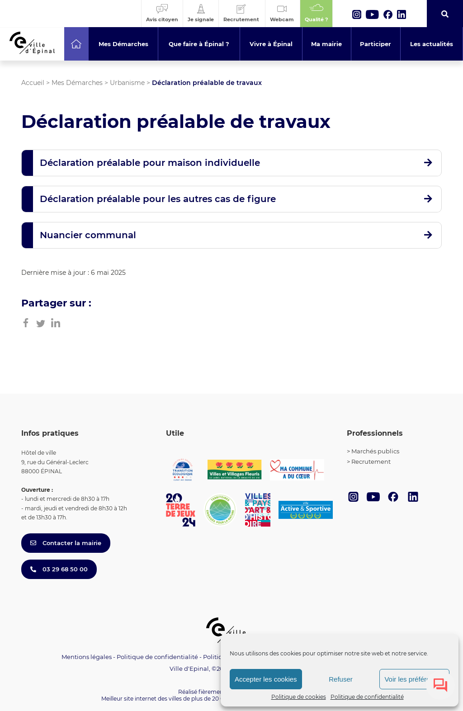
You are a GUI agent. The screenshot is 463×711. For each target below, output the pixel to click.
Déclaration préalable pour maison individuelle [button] (150, 162)
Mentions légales (86, 656)
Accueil (32, 83)
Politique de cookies (298, 696)
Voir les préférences (414, 679)
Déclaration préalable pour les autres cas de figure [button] (158, 198)
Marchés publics (375, 451)
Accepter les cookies (266, 679)
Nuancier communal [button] (88, 235)
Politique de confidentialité (367, 696)
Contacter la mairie (65, 542)
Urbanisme (127, 83)
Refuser (341, 679)
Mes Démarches (77, 83)
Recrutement (371, 461)
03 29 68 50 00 (59, 569)
